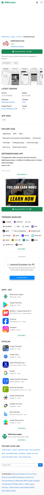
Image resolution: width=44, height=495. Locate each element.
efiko (17, 226)
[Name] (20, 465)
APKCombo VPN (21, 481)
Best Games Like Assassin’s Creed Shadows (16, 138)
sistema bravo (6, 450)
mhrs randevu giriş (24, 457)
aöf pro (14, 450)
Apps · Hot (7, 290)
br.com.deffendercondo (9, 109)
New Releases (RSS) (9, 491)
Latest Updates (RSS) (26, 487)
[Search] (40, 465)
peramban (22, 453)
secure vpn (36, 235)
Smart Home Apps (32, 142)
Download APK (22, 51)
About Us (23, 474)
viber (34, 226)
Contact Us (29, 477)
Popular (6, 341)
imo (27, 222)
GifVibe (15, 484)
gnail (3, 453)
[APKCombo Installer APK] (22, 435)
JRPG (14, 133)
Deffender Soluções (17, 46)
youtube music (34, 231)
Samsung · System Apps (10, 487)
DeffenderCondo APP (12, 154)
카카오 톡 (16, 240)
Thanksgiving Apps (18, 142)
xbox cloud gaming (18, 231)
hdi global (7, 226)
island (6, 240)
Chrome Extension (8, 481)
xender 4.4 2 (8, 245)
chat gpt (7, 235)
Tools (15, 63)
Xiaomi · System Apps (26, 484)
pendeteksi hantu (12, 453)
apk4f (6, 231)
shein (35, 240)
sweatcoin (18, 222)
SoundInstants (7, 484)
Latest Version (9, 89)
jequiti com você (32, 453)
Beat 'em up (6, 147)
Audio (20, 133)
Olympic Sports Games (19, 147)
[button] (37, 2)
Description (6, 63)
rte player (7, 222)
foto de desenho (34, 450)
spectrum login (23, 450)
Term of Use (31, 474)
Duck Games (37, 138)
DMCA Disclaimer (18, 477)
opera (16, 235)
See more (21, 249)
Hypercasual (7, 133)
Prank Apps (6, 142)
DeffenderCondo (17, 41)
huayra (19, 245)
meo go (25, 235)
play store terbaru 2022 (9, 457)
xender (25, 226)
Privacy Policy (6, 477)
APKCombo (5, 37)
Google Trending (33, 481)
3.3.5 (7, 95)
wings (26, 240)
